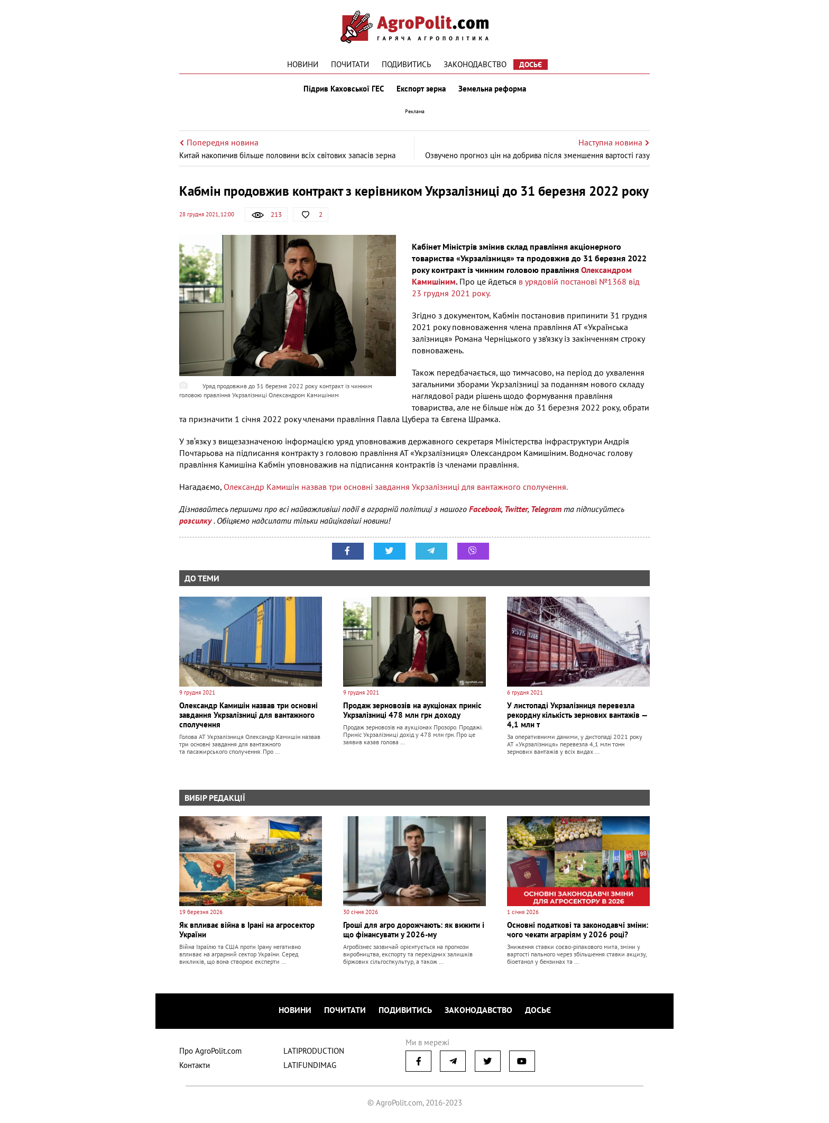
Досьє (530, 64)
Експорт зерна (421, 89)
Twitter (516, 509)
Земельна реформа (492, 89)
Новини (302, 64)
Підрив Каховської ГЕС (343, 89)
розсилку (196, 520)
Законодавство (475, 64)
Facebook (485, 509)
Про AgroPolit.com (210, 1051)
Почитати (350, 64)
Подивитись (406, 64)
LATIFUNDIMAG (309, 1065)
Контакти (194, 1065)
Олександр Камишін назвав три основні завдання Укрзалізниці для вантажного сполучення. (396, 486)
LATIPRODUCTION (313, 1051)
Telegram (546, 509)
